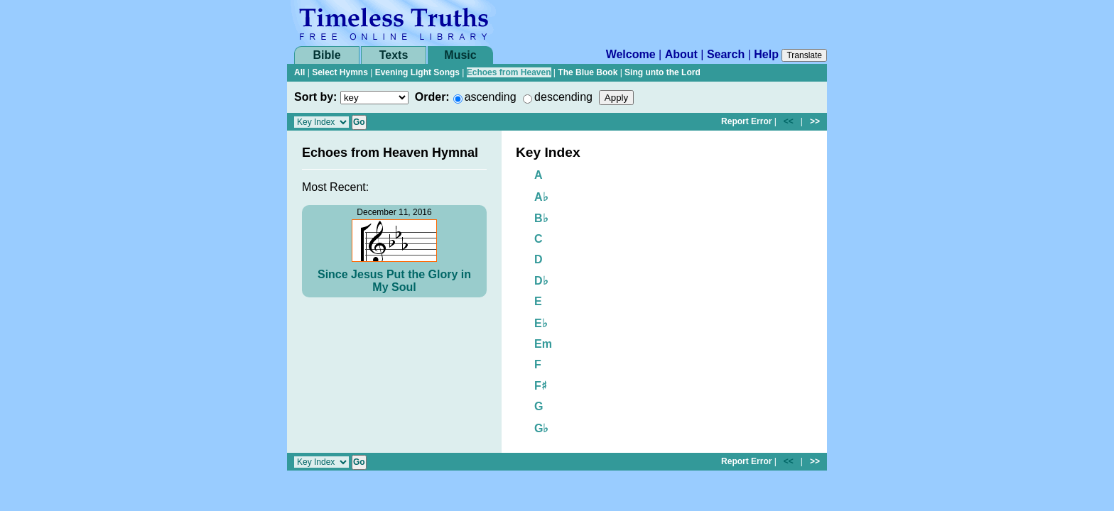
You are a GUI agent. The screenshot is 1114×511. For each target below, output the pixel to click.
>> (815, 121)
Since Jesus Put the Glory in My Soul (394, 280)
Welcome (631, 54)
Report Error (746, 121)
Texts (394, 55)
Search (726, 54)
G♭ (541, 428)
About (681, 54)
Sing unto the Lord (662, 72)
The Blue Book (587, 72)
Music (460, 55)
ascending (491, 97)
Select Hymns (340, 72)
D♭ (541, 281)
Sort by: (315, 97)
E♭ (541, 323)
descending (563, 97)
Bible (326, 55)
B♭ (541, 218)
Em (543, 344)
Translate (804, 55)
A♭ (541, 197)
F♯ (540, 386)
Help (766, 54)
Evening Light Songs (417, 72)
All (299, 72)
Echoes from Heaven (509, 72)
